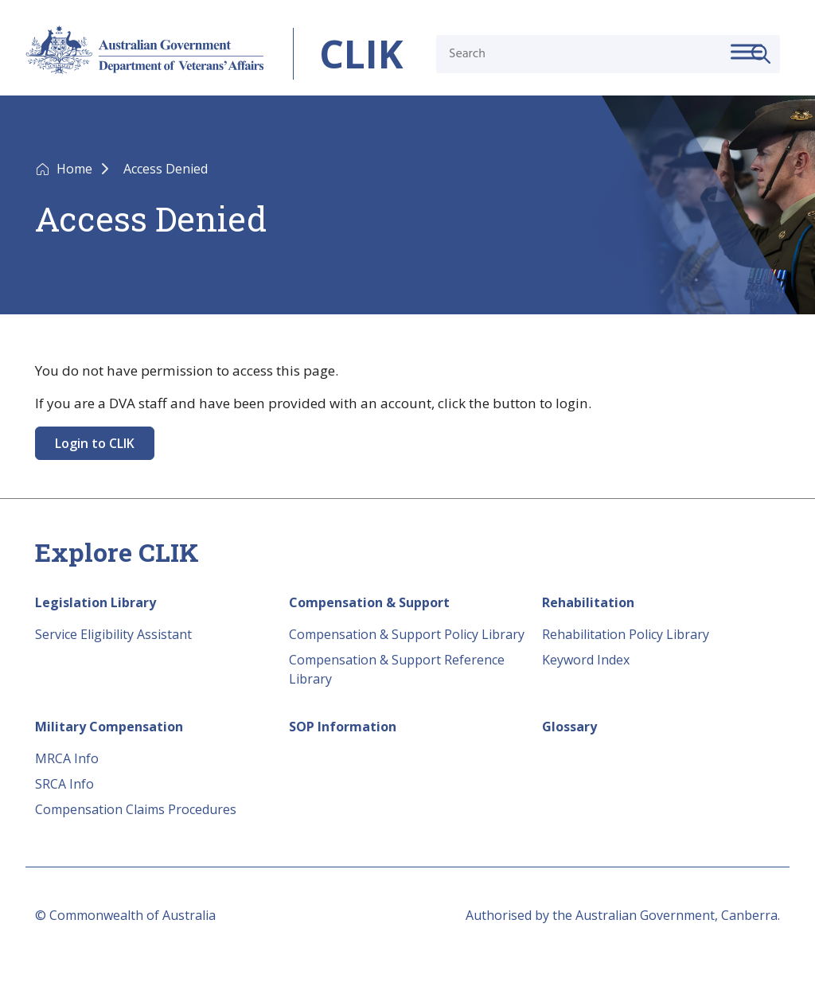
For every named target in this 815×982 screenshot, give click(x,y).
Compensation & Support (369, 602)
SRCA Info (64, 784)
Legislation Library (95, 602)
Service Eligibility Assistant (113, 634)
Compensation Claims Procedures (135, 809)
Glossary (569, 726)
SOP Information (342, 726)
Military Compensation (109, 726)
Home (76, 168)
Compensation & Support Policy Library (406, 634)
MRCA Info (67, 758)
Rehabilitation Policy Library (625, 634)
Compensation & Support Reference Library (397, 669)
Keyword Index (586, 659)
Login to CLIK (95, 443)
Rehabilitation (588, 602)
